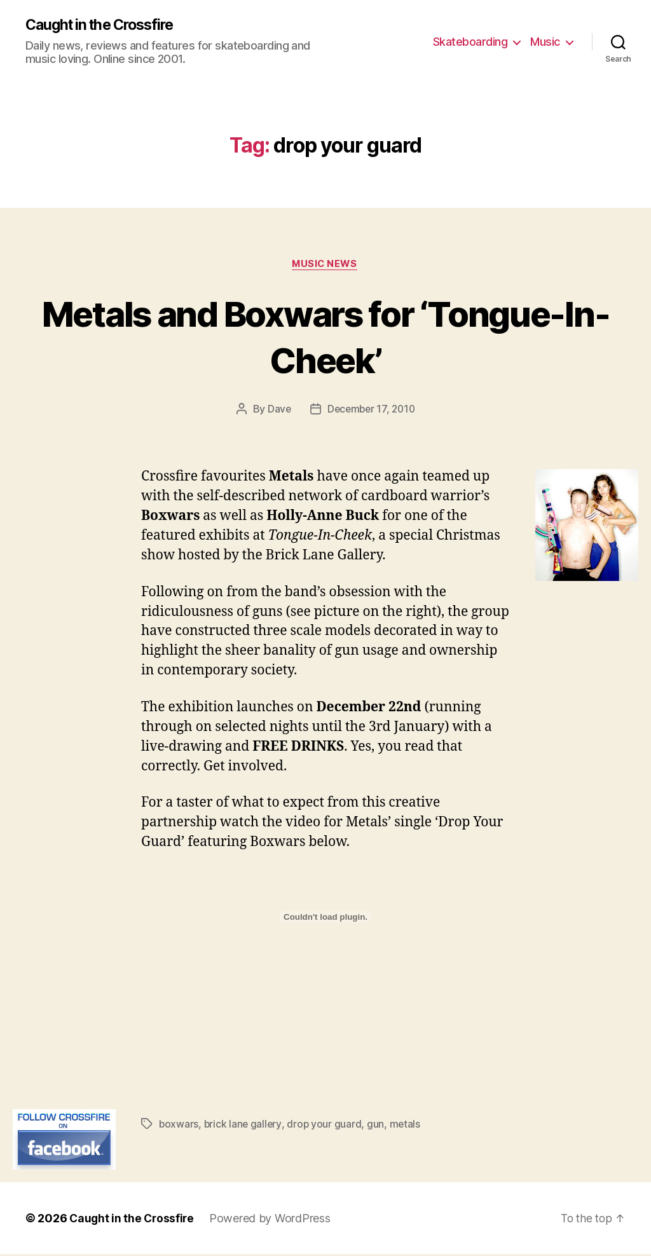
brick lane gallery (244, 1125)
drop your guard (326, 1125)
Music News (325, 265)
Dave (277, 410)
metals (407, 1125)
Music (545, 41)
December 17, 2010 (371, 410)
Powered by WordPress (273, 1220)
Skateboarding (470, 41)
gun (378, 1125)
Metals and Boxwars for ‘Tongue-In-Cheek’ (325, 337)
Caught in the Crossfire (104, 25)
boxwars (179, 1125)
